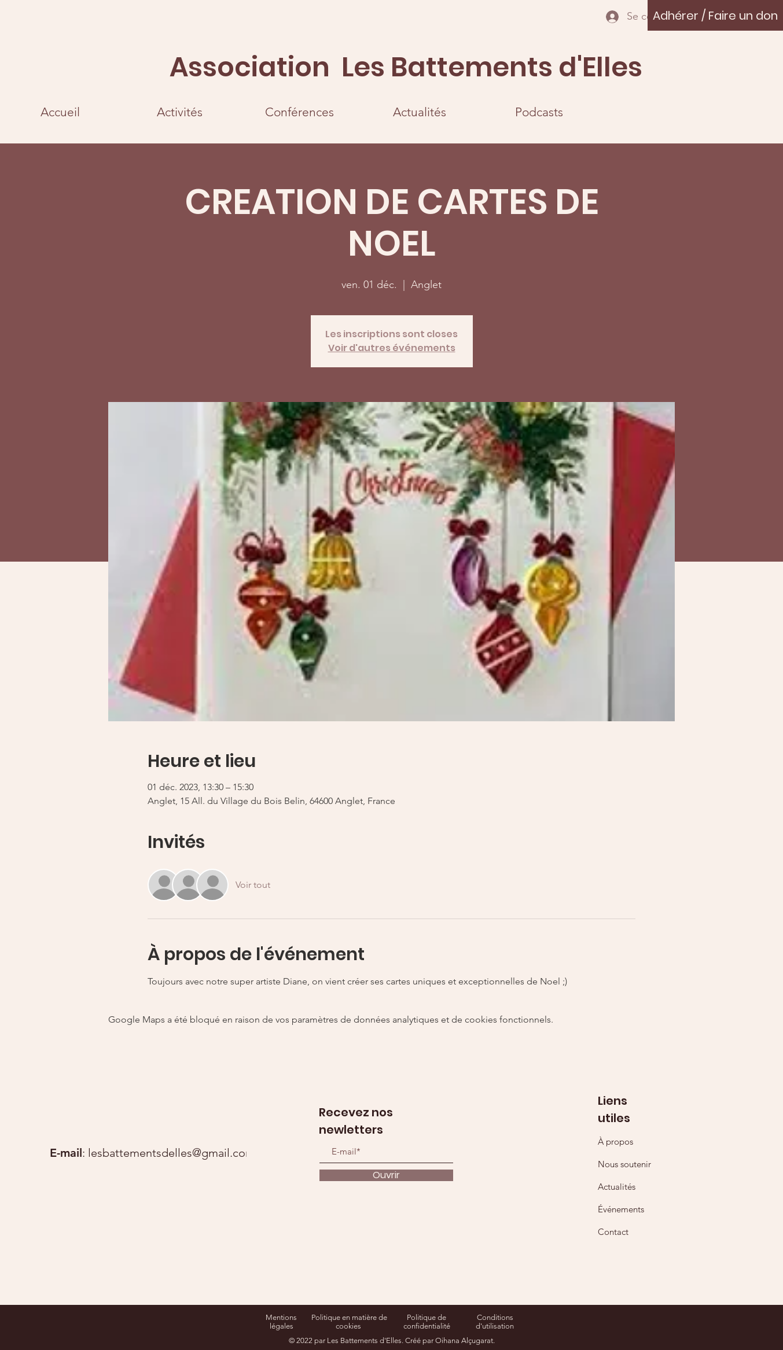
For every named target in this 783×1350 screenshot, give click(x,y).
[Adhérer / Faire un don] (715, 15)
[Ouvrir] (386, 1175)
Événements (621, 1209)
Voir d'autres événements (391, 348)
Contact (613, 1231)
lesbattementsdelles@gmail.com (171, 1153)
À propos (615, 1141)
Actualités (616, 1186)
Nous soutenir (624, 1164)
